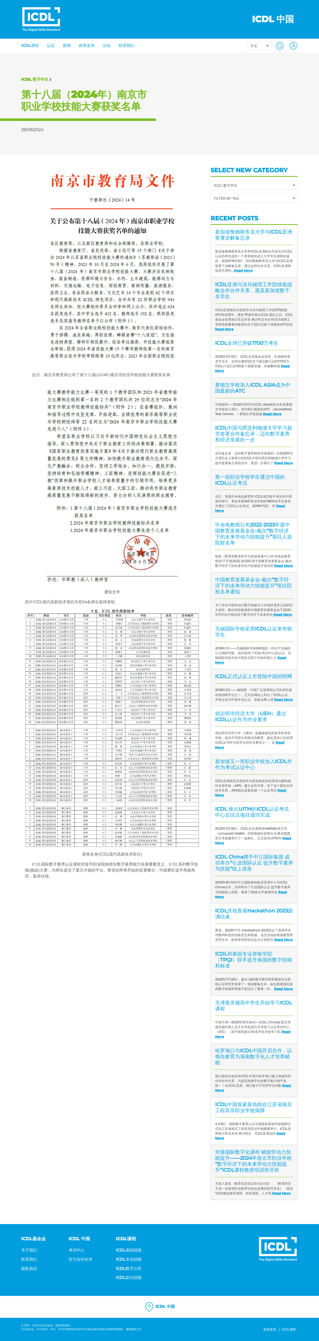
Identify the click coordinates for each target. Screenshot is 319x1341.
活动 (107, 45)
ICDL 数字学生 (35, 79)
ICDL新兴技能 (129, 1277)
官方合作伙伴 (80, 1259)
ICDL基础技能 (129, 1250)
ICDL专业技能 (129, 1259)
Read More (243, 270)
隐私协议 (29, 1268)
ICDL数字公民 (129, 1268)
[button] (278, 45)
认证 (51, 45)
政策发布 (87, 45)
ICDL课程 (30, 45)
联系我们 (127, 45)
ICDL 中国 (159, 1307)
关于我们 (29, 1250)
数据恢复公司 (133, 1329)
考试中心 (76, 1250)
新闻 (67, 45)
